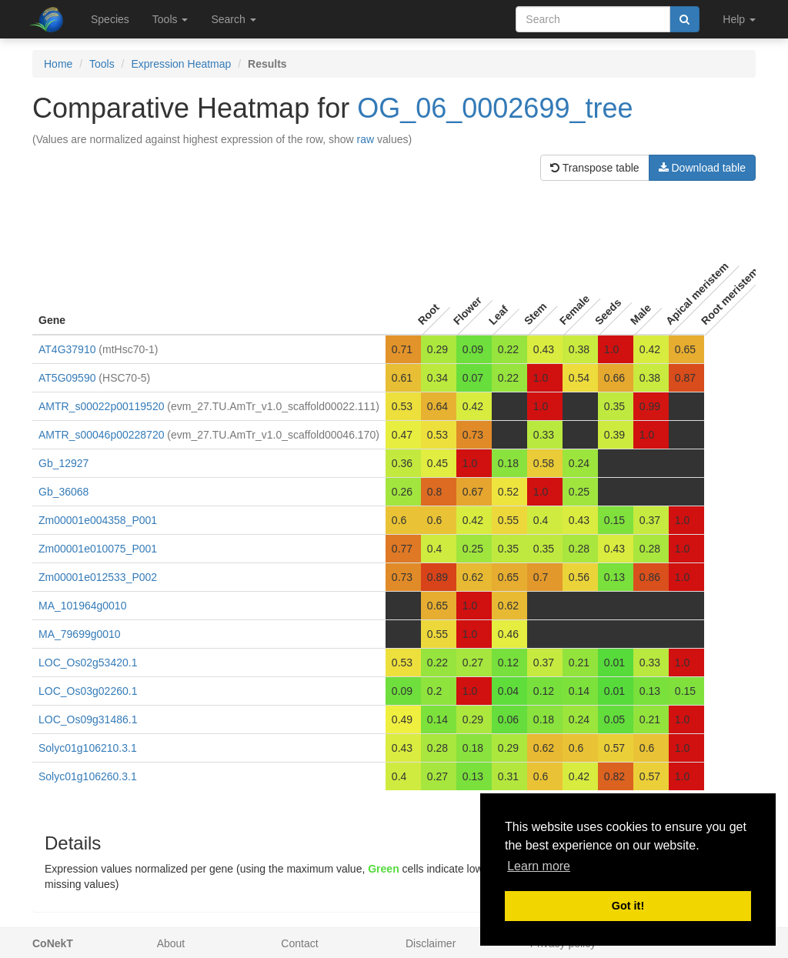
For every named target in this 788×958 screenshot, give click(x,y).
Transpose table (594, 168)
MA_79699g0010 (79, 634)
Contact (299, 943)
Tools (102, 64)
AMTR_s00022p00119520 (101, 406)
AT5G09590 (66, 378)
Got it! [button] (628, 906)
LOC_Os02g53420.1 (87, 662)
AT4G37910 (66, 349)
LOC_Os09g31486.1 (87, 719)
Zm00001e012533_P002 (97, 577)
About (171, 943)
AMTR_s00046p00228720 (101, 435)
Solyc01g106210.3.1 (87, 748)
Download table (702, 168)
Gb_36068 (63, 492)
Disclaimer (431, 943)
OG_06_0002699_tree (495, 108)
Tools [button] (170, 19)
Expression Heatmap (181, 64)
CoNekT (52, 943)
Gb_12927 (63, 463)
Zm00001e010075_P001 (97, 548)
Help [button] (739, 19)
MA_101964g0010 (82, 605)
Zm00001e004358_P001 (97, 520)
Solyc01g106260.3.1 (87, 776)
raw (366, 139)
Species (110, 19)
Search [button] (233, 19)
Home (58, 64)
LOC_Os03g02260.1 (87, 691)
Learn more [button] (538, 866)
